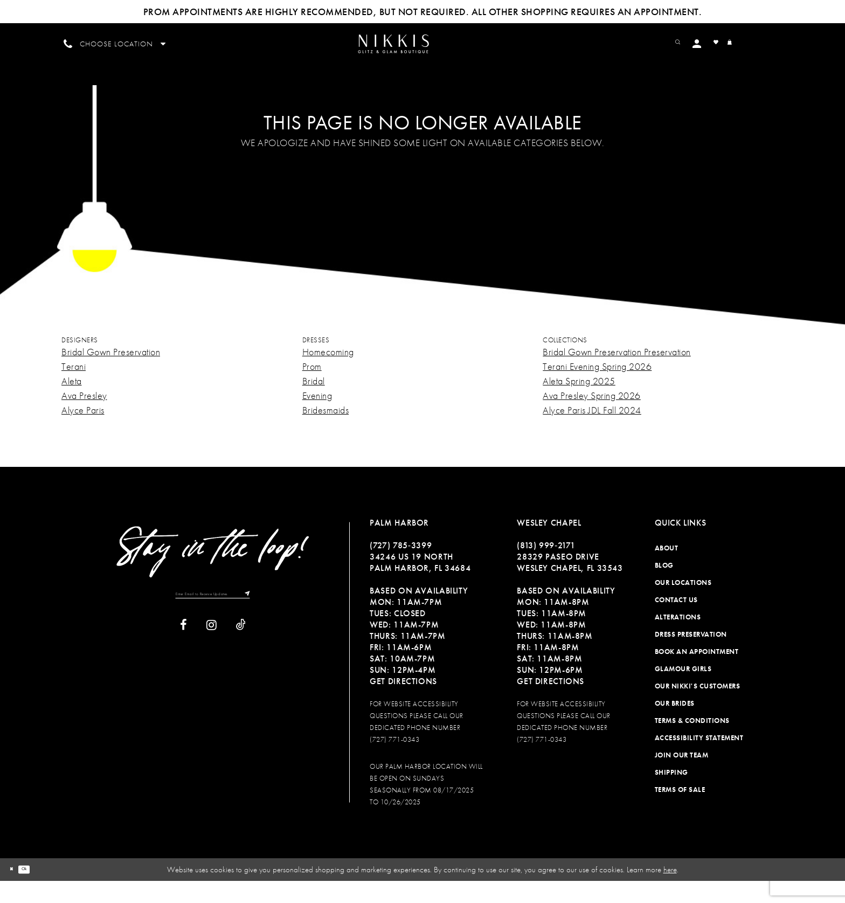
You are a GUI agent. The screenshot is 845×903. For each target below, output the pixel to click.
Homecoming (328, 373)
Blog (664, 586)
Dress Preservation (691, 655)
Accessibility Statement (699, 759)
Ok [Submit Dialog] (37, 891)
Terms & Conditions (692, 742)
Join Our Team (682, 776)
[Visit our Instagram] (211, 653)
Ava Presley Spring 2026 (592, 417)
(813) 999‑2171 (546, 567)
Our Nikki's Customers (697, 707)
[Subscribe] (272, 619)
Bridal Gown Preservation (110, 373)
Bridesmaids (325, 431)
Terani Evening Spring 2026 (597, 388)
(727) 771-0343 (394, 761)
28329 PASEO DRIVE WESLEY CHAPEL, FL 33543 (569, 584)
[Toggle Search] (708, 43)
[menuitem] (422, 54)
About (666, 569)
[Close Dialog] (15, 891)
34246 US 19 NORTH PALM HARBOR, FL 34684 (420, 584)
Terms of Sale (680, 811)
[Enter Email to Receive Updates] (213, 619)
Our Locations (683, 604)
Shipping (671, 793)
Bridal (313, 402)
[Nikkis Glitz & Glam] (422, 55)
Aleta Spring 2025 (579, 402)
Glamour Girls (683, 690)
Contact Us (676, 621)
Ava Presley (84, 417)
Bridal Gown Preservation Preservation (617, 373)
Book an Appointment (697, 673)
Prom (312, 388)
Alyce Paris (83, 431)
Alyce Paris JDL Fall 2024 (592, 431)
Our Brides (675, 724)
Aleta (71, 402)
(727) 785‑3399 (401, 567)
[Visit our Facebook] (183, 653)
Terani (73, 388)
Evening (317, 417)
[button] (733, 43)
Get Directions (403, 702)
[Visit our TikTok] (241, 653)
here (670, 891)
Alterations (678, 638)
